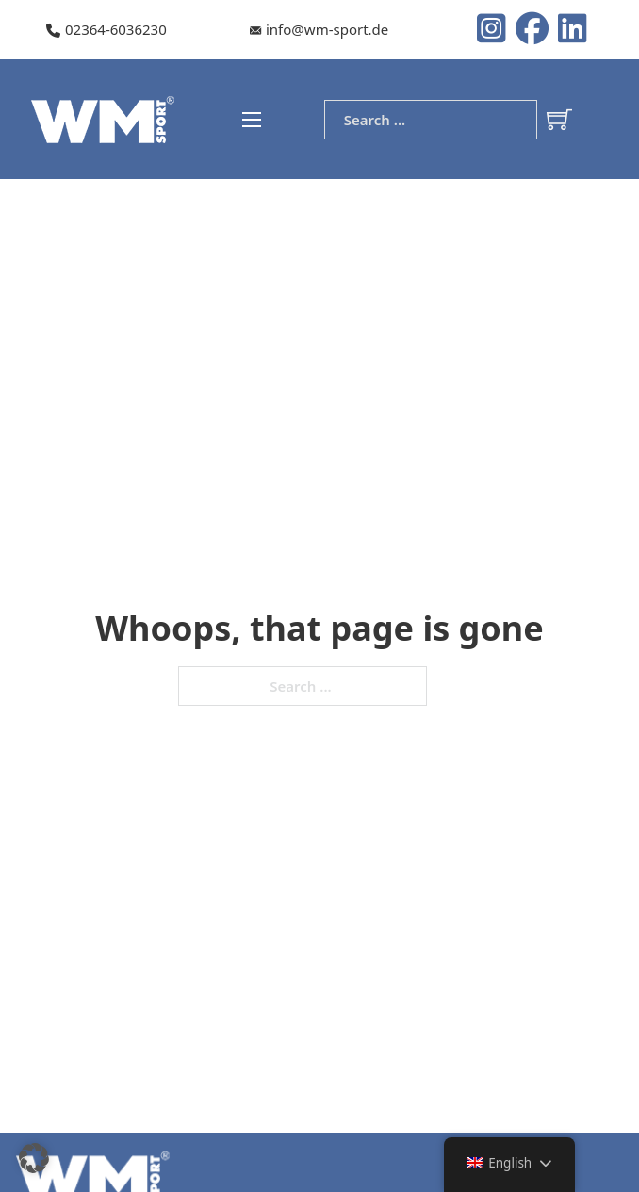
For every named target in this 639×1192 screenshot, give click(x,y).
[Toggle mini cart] (559, 119)
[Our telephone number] (106, 30)
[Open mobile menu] (251, 119)
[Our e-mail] (319, 30)
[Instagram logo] (496, 30)
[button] (34, 1158)
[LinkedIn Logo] (572, 30)
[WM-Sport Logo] (105, 117)
